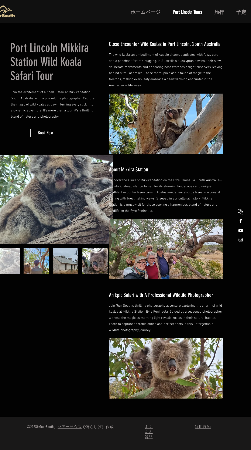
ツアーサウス (70, 426)
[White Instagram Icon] (240, 240)
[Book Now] (45, 133)
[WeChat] (240, 212)
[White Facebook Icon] (240, 221)
